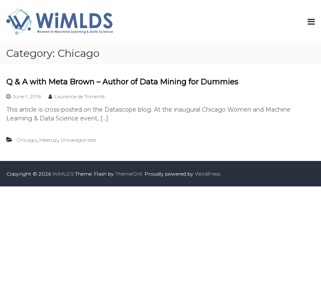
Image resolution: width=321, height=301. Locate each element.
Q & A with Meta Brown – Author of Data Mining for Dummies (122, 82)
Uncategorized (78, 140)
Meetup (48, 140)
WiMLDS (63, 174)
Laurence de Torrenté (79, 96)
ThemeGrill (128, 174)
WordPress (207, 174)
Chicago (26, 140)
